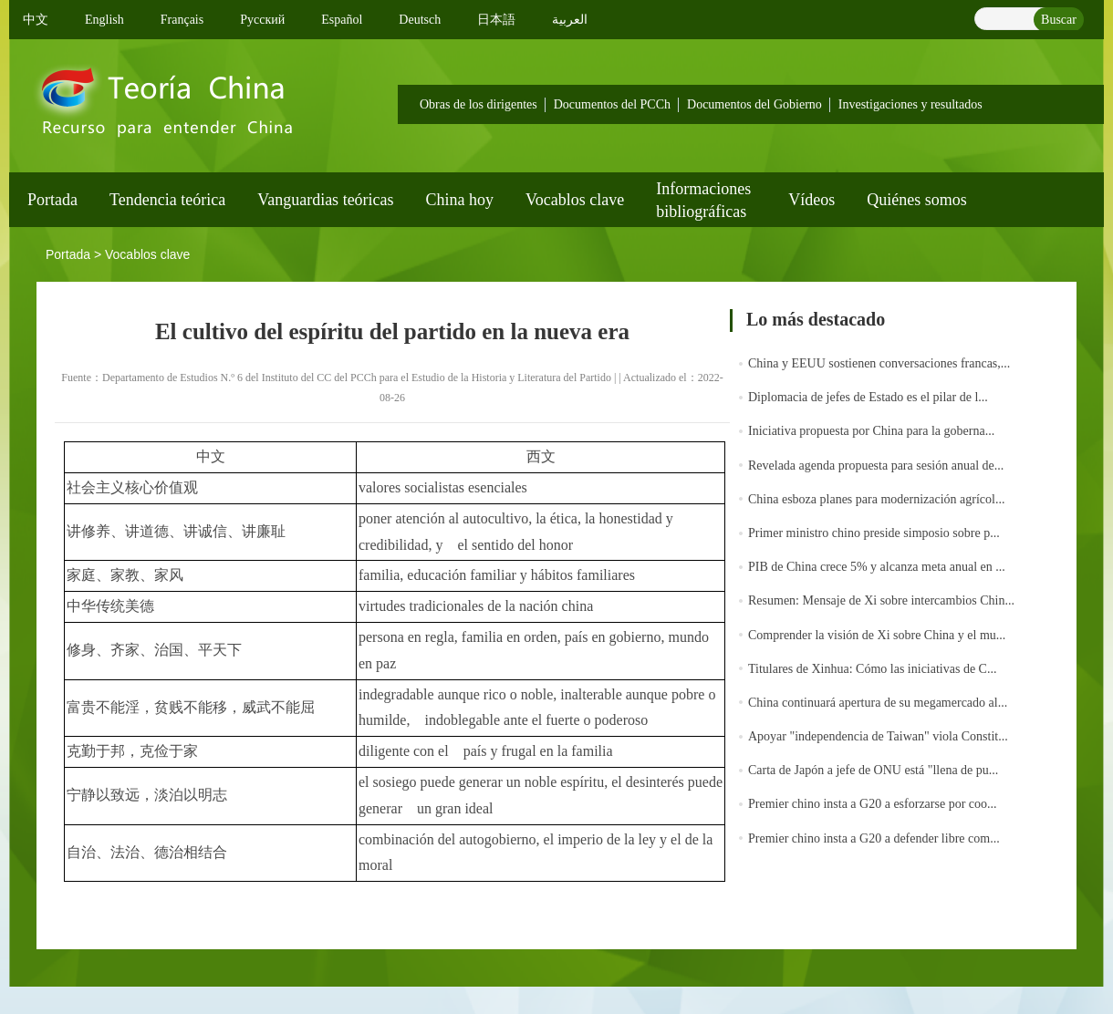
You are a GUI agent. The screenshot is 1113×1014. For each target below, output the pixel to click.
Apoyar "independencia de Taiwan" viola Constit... (878, 736)
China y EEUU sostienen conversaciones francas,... (879, 363)
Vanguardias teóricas (325, 200)
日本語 (496, 19)
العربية (570, 19)
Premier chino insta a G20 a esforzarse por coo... (872, 804)
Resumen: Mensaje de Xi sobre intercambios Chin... (881, 600)
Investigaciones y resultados (910, 104)
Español (341, 19)
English (104, 19)
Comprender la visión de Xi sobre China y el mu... (876, 635)
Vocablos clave (574, 200)
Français (182, 19)
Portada (52, 200)
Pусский (262, 19)
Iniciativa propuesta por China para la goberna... (871, 431)
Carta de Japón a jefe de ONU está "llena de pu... (873, 770)
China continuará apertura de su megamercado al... (877, 702)
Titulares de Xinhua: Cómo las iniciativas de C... (872, 669)
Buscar (1059, 19)
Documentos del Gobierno (754, 104)
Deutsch (420, 19)
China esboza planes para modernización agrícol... (876, 499)
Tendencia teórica (167, 200)
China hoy (460, 200)
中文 (35, 19)
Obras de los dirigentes (478, 104)
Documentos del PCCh (612, 104)
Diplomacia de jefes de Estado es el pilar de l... (868, 397)
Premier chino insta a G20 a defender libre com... (874, 838)
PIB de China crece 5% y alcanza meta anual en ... (876, 567)
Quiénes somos (917, 200)
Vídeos (811, 200)
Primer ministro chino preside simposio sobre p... (874, 533)
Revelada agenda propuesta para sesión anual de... (876, 465)
